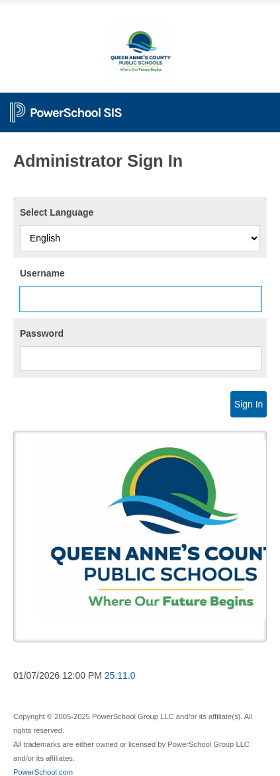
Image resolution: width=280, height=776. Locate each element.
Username (42, 273)
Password (42, 333)
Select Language (56, 212)
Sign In (248, 404)
